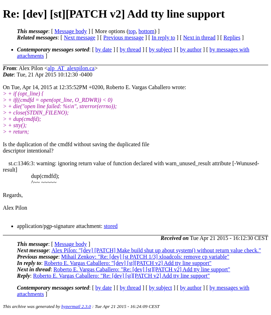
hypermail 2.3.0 (76, 306)
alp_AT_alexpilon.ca (71, 68)
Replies (231, 38)
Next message (79, 38)
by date (103, 49)
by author (190, 49)
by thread (130, 49)
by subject (160, 49)
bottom (146, 31)
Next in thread (199, 38)
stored (111, 226)
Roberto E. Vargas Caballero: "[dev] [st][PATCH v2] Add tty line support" (128, 263)
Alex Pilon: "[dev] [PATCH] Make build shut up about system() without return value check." (156, 250)
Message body (70, 31)
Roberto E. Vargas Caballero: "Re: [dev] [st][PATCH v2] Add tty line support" (142, 269)
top (132, 31)
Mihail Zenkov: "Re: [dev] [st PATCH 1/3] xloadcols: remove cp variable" (145, 257)
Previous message (123, 38)
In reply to (163, 38)
